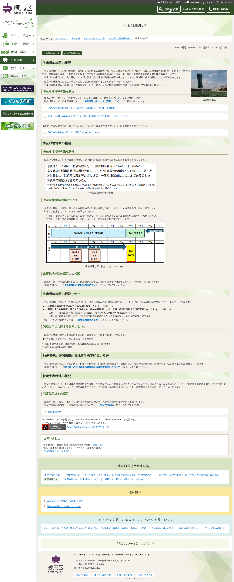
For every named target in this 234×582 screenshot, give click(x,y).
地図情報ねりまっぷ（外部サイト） (102, 101)
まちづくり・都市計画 (94, 38)
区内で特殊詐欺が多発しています (64, 506)
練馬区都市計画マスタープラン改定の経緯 (200, 528)
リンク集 (146, 554)
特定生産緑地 (73, 53)
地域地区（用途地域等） (119, 38)
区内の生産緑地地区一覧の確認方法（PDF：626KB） (75, 132)
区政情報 (75, 38)
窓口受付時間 (82, 575)
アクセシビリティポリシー (125, 554)
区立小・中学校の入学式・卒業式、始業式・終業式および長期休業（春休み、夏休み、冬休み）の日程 (94, 528)
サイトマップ (226, 2)
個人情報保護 (104, 554)
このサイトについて (84, 554)
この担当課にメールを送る (56, 451)
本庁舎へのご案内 (102, 575)
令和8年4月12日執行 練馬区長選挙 (65, 501)
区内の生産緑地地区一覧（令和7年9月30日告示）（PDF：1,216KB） (83, 108)
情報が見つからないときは (133, 543)
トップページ (61, 38)
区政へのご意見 (145, 575)
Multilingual (194, 2)
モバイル (209, 2)
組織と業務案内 (124, 575)
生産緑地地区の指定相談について (81, 285)
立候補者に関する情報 (162, 528)
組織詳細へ (98, 444)
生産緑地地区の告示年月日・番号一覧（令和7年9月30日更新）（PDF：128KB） (88, 116)
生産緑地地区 (52, 53)
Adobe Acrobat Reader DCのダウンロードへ (76, 427)
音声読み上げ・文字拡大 (171, 2)
